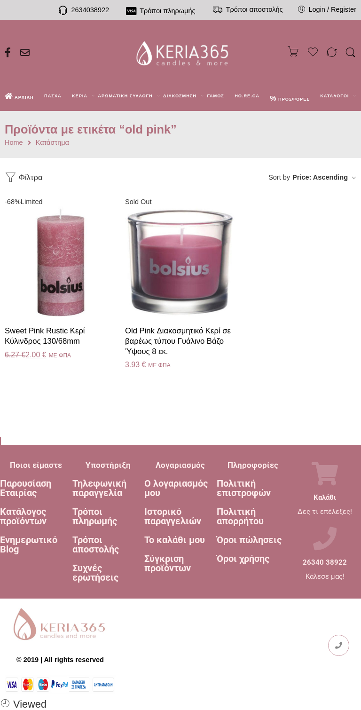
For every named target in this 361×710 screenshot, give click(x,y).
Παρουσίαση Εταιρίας (25, 488)
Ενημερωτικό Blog (28, 544)
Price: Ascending (320, 177)
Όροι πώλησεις (249, 539)
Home (14, 142)
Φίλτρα (24, 177)
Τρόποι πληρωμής (94, 516)
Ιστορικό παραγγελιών (172, 516)
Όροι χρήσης (243, 558)
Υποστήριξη (108, 465)
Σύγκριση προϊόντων (167, 563)
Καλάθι (325, 498)
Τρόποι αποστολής (95, 544)
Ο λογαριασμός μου (176, 488)
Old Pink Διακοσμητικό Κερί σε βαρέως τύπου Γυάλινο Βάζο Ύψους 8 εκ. (178, 340)
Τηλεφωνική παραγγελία (99, 488)
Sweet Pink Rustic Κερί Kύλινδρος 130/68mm (45, 336)
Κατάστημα (52, 142)
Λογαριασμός (180, 465)
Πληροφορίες (253, 465)
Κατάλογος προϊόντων (23, 516)
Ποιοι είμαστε (36, 465)
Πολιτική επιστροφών (244, 488)
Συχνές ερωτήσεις (95, 572)
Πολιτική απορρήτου (240, 516)
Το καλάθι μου (174, 539)
